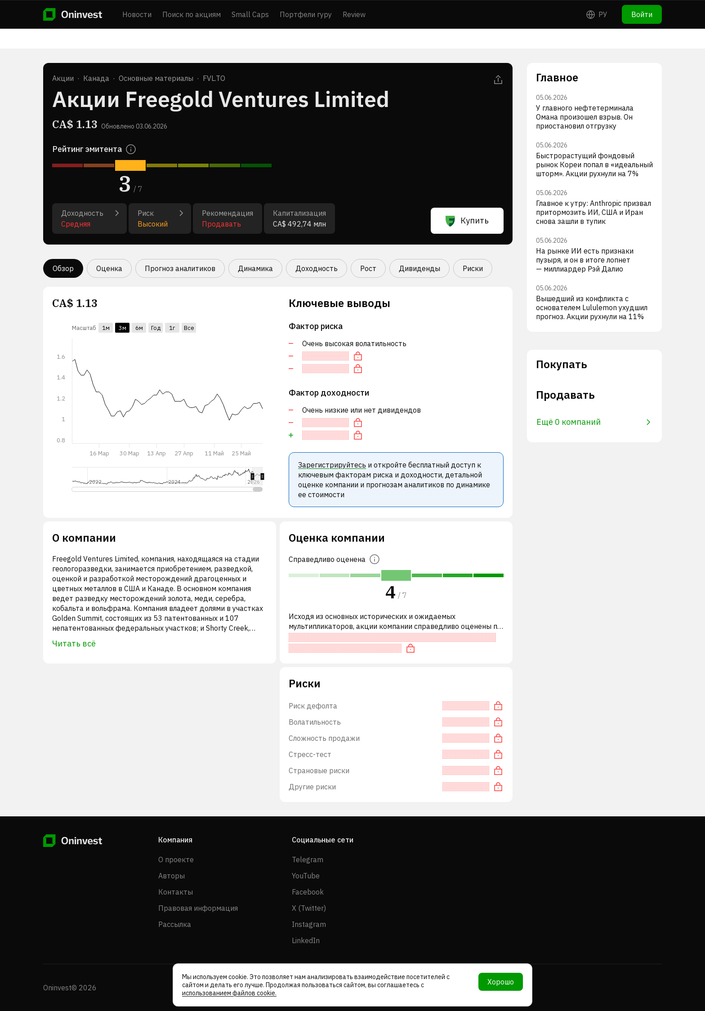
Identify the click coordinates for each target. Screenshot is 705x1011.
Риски (473, 268)
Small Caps (250, 14)
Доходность (316, 268)
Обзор (63, 268)
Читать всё (74, 643)
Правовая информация (198, 908)
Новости (137, 14)
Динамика (255, 268)
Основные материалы (156, 78)
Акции (63, 78)
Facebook (308, 891)
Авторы (171, 875)
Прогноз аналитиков (180, 268)
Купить (467, 221)
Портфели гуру (306, 14)
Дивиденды (419, 268)
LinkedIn (306, 940)
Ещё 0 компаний (593, 422)
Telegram (307, 859)
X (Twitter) (309, 908)
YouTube (306, 875)
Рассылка (174, 924)
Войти (641, 14)
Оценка (109, 268)
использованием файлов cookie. (229, 993)
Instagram (309, 924)
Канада (96, 78)
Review (354, 14)
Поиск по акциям (191, 14)
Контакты (175, 891)
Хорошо (500, 981)
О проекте (176, 859)
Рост (368, 268)
